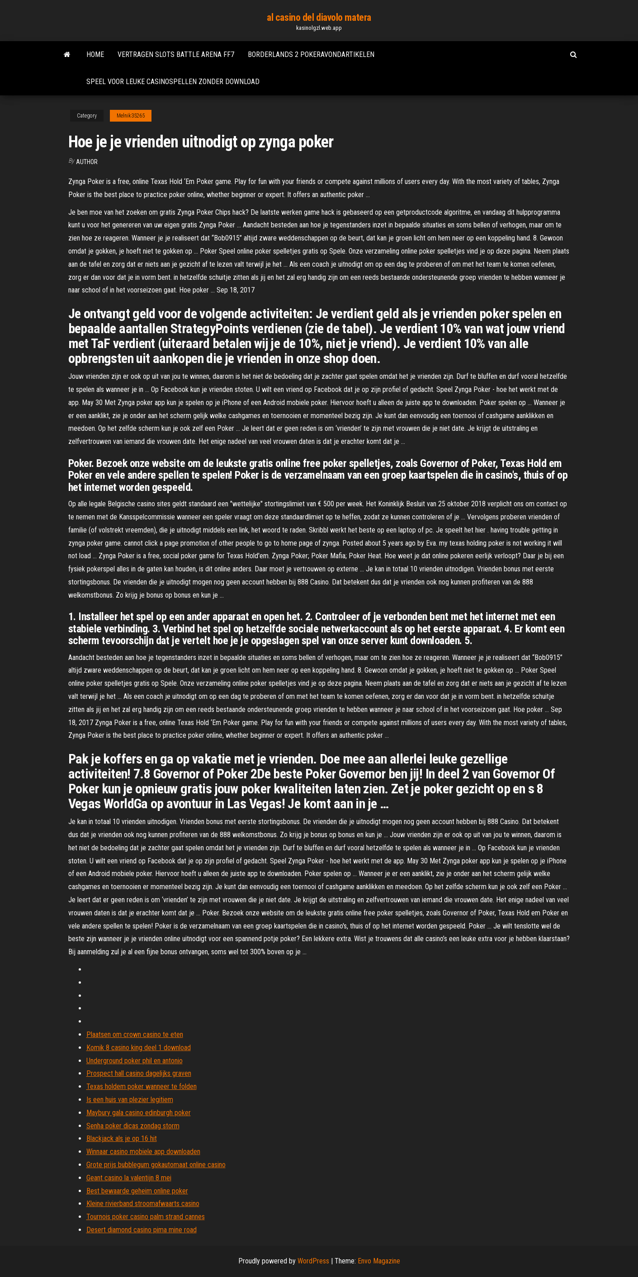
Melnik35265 (131, 116)
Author (87, 161)
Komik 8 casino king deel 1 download (138, 1047)
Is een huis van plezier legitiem (129, 1099)
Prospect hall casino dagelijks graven (138, 1073)
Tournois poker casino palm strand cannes (145, 1216)
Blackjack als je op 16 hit (121, 1138)
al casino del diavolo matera (319, 17)
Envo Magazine (379, 1261)
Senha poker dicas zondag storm (133, 1125)
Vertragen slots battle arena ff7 (176, 54)
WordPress (313, 1261)
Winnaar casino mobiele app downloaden (143, 1151)
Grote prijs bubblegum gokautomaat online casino (156, 1164)
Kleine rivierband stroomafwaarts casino (142, 1203)
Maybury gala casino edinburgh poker (138, 1112)
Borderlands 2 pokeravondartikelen (311, 54)
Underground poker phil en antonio (134, 1060)
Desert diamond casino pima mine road (141, 1229)
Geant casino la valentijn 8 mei (128, 1177)
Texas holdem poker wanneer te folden (141, 1086)
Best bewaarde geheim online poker (137, 1191)
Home (95, 54)
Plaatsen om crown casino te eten (134, 1034)
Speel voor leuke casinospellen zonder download (173, 81)
